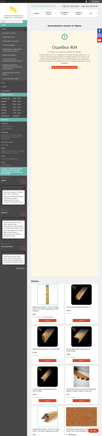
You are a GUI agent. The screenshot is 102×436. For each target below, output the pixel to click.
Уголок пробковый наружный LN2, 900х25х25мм (44, 390)
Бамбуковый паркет (9, 55)
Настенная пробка (9, 45)
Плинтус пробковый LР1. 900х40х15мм (46, 349)
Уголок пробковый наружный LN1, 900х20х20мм (78, 350)
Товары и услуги (48, 13)
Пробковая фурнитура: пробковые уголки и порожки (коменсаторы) (12, 67)
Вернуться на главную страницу (65, 67)
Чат (93, 431)
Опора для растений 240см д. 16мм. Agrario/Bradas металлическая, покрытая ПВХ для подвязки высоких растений (13, 225)
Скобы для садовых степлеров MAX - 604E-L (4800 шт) (13, 193)
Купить (47, 320)
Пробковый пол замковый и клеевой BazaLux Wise (12, 50)
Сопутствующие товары (11, 79)
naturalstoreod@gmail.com (9, 159)
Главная (36, 13)
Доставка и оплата (64, 13)
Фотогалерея (5, 91)
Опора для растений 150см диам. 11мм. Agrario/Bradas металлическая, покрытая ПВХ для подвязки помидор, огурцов (13, 259)
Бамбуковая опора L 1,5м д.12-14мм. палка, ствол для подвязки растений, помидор (45, 309)
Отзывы (4, 87)
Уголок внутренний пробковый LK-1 (79, 307)
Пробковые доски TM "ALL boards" (11, 73)
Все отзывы (20, 268)
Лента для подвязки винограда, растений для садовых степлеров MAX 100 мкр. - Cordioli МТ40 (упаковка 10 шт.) (13, 199)
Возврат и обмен (78, 13)
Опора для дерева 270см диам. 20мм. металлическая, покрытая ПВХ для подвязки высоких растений (13, 233)
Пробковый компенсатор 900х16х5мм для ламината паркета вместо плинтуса (81, 390)
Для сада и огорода (9, 33)
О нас (3, 83)
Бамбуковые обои (9, 37)
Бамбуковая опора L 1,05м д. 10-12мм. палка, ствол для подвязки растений (46, 430)
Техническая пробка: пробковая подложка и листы (12, 60)
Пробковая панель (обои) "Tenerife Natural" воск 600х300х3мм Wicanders (79, 430)
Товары (3, 29)
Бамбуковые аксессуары (11, 41)
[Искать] (25, 21)
